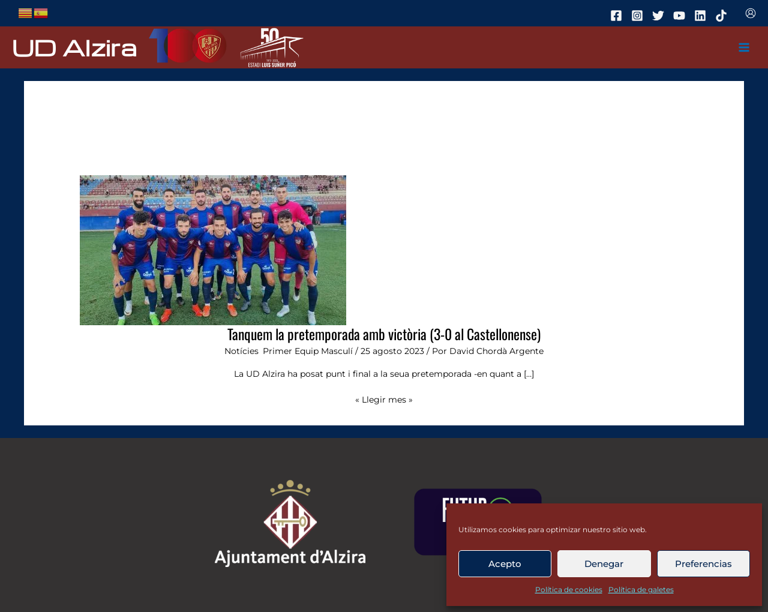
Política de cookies (568, 589)
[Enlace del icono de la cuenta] (750, 13)
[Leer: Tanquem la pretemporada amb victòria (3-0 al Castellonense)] (213, 249)
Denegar (603, 563)
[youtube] (681, 16)
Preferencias (703, 563)
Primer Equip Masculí (308, 351)
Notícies (241, 351)
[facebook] (618, 16)
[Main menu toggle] (744, 47)
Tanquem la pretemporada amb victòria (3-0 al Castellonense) (384, 333)
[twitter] (660, 16)
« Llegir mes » (384, 398)
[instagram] (639, 16)
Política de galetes (641, 589)
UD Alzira (74, 47)
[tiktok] (723, 16)
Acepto (504, 563)
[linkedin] (702, 16)
